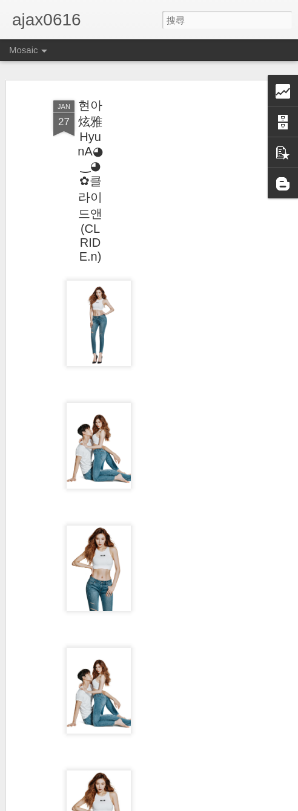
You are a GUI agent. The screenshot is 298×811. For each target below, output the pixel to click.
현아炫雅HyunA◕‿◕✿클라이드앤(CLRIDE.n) (90, 181)
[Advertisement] (193, 284)
